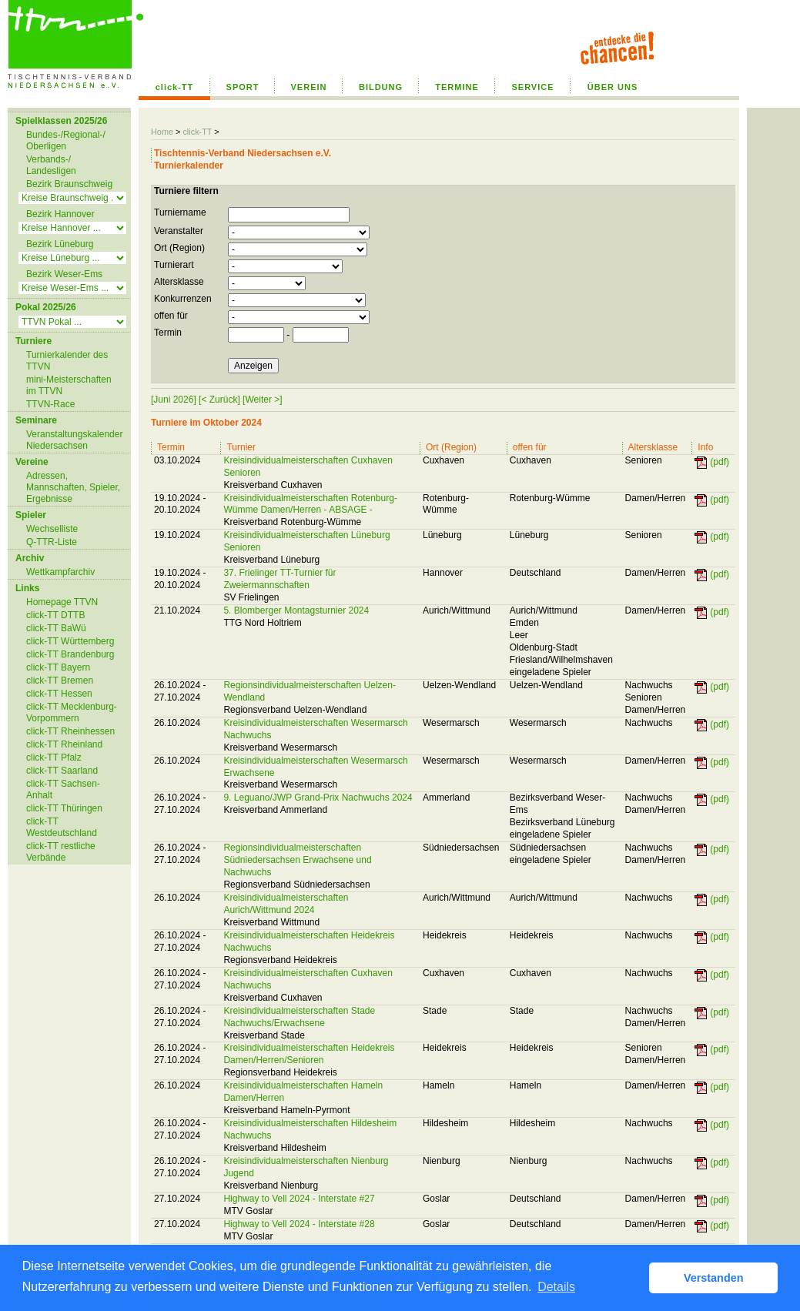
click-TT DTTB (55, 615)
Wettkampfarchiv (60, 572)
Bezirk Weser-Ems (64, 274)
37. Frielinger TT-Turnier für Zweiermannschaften (279, 578)
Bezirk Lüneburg (59, 244)
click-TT (175, 87)
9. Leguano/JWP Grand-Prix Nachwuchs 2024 (317, 797)
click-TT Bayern (58, 667)
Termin (168, 332)
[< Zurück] (219, 399)
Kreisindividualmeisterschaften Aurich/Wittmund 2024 (285, 903)
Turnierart (174, 264)
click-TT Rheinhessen (70, 731)
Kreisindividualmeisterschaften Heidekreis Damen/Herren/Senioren (308, 1053)
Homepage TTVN (62, 602)
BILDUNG (381, 87)
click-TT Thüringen (64, 808)
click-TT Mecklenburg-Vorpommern (71, 712)
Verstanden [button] (714, 1278)
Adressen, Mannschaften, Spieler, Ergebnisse (73, 487)
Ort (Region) (179, 247)
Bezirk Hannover (60, 214)
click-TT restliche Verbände (60, 852)
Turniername (180, 212)
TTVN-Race (50, 404)
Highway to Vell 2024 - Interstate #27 (298, 1198)
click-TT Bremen (59, 680)
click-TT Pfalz (54, 757)
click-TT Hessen (59, 693)
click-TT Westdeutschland (61, 827)
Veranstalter (178, 231)
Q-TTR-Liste (51, 542)
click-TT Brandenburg (70, 654)
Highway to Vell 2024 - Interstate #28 (298, 1224)
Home (162, 131)
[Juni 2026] (173, 399)
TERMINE (457, 87)
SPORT (242, 87)
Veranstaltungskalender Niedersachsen (74, 440)
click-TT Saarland (62, 770)
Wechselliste (52, 528)
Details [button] (556, 1286)
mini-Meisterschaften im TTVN (69, 385)
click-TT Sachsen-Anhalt (63, 789)
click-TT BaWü (56, 628)
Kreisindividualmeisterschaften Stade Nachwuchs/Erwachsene (299, 1016)
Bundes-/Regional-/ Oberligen (65, 140)
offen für (171, 315)
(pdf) (719, 462)
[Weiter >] (262, 399)
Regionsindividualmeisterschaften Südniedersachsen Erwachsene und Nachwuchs (297, 860)
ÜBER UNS (612, 87)
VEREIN (309, 87)
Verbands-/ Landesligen (51, 165)
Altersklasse (179, 281)
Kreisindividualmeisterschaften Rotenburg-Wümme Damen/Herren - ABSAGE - (310, 504)
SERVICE (532, 87)
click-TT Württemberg (70, 641)
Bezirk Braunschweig (69, 184)
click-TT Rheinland (64, 744)
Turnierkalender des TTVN (67, 360)
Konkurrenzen (183, 298)
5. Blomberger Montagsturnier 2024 (296, 610)
